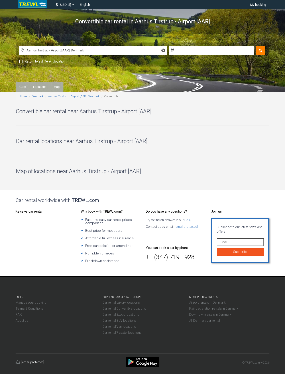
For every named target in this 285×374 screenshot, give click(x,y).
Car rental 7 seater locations (122, 332)
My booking (258, 4)
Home (23, 96)
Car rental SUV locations (119, 320)
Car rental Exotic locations (120, 314)
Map (57, 87)
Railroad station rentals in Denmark (213, 308)
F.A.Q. (188, 220)
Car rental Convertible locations (124, 308)
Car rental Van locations (119, 326)
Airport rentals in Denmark (207, 302)
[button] (64, 4)
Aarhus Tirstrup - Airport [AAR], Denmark (74, 96)
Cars (22, 87)
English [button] (85, 4)
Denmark (37, 96)
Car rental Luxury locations (121, 302)
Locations (40, 87)
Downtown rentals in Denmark (210, 314)
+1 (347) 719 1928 (170, 257)
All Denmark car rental (204, 320)
